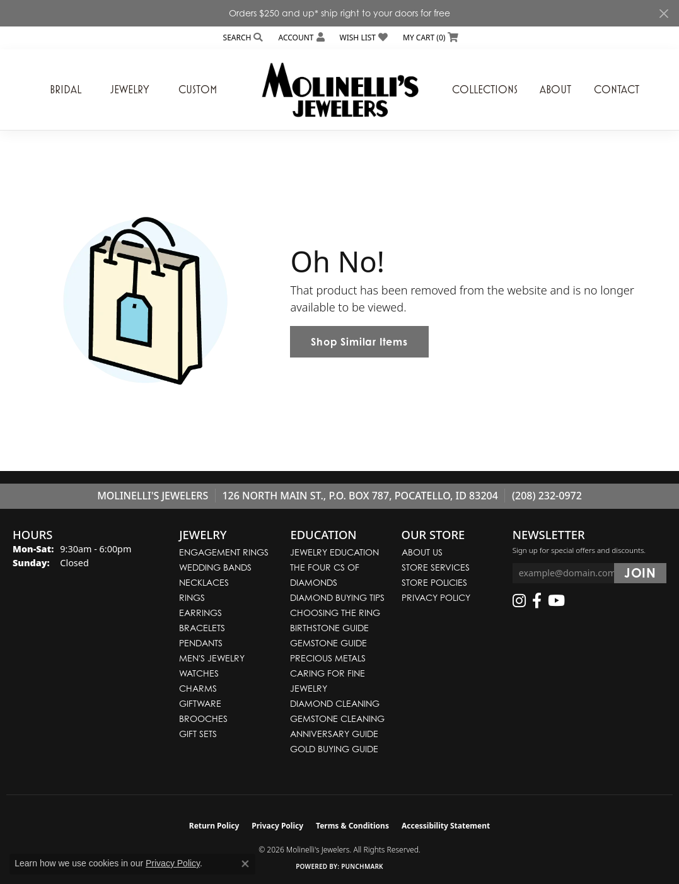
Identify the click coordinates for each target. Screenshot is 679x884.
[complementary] (587, 814)
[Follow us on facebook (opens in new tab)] (537, 600)
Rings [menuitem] (192, 597)
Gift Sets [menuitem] (198, 733)
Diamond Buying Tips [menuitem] (337, 597)
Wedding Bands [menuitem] (215, 567)
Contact (616, 89)
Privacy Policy (436, 597)
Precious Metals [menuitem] (328, 658)
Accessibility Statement (446, 825)
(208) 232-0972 (547, 496)
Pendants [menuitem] (201, 642)
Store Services (436, 567)
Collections (485, 89)
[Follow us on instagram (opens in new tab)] (519, 600)
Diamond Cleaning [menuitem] (335, 703)
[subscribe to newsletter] (640, 573)
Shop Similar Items (359, 341)
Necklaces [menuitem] (204, 582)
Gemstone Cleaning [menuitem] (337, 718)
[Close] (663, 13)
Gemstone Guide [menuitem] (328, 642)
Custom (197, 89)
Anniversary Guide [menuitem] (334, 733)
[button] (242, 37)
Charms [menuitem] (198, 688)
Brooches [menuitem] (203, 718)
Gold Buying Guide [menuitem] (334, 748)
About (555, 89)
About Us (422, 552)
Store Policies (434, 582)
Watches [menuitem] (199, 673)
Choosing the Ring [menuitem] (335, 612)
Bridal (65, 89)
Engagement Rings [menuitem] (224, 552)
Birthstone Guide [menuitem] (329, 627)
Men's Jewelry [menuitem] (212, 658)
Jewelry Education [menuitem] (334, 552)
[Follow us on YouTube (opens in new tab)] (556, 600)
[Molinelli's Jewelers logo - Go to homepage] (340, 89)
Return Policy (214, 825)
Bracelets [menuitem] (202, 627)
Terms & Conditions (352, 825)
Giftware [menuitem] (200, 703)
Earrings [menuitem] (200, 612)
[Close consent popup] (245, 864)
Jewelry (129, 89)
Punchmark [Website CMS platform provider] (362, 866)
